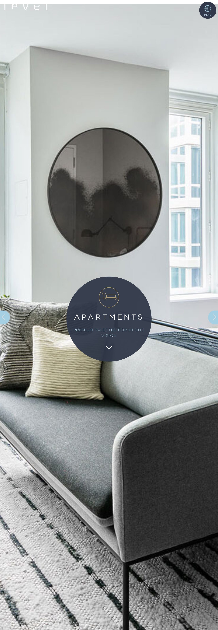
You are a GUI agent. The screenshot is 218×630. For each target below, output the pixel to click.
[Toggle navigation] (207, 10)
